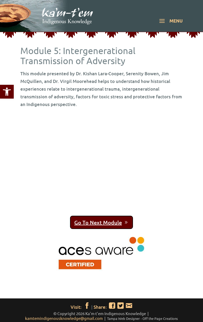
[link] (7, 92)
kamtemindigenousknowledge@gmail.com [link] (64, 318)
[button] (170, 24)
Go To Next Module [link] (98, 222)
